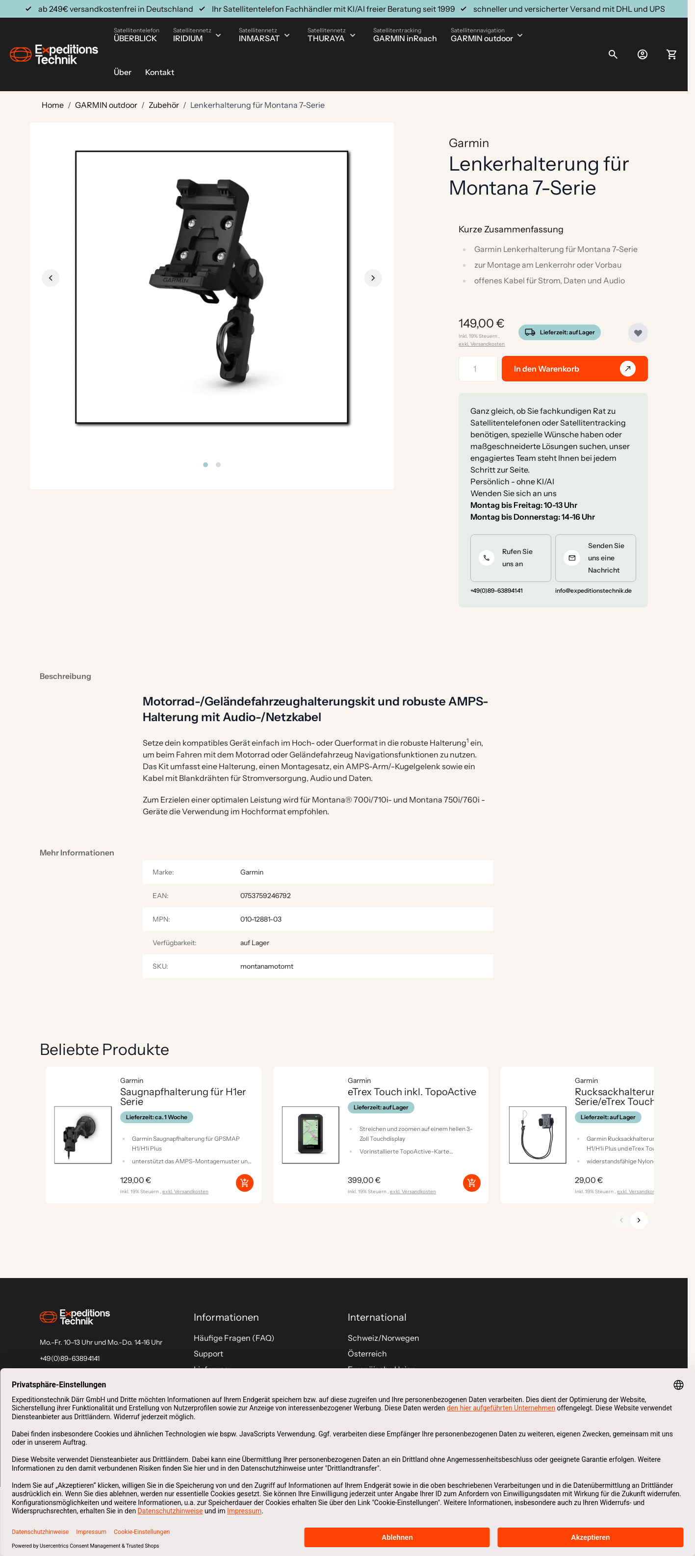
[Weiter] (639, 1220)
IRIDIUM (188, 38)
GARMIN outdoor (482, 38)
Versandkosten (487, 344)
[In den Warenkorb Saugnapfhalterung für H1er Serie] (245, 1183)
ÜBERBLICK (135, 38)
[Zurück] (621, 1220)
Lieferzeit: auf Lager (567, 332)
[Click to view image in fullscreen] (212, 287)
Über (122, 72)
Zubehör (164, 105)
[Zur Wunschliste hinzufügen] (638, 333)
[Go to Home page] (54, 54)
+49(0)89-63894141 (70, 1358)
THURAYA (326, 38)
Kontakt (159, 72)
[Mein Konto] (642, 54)
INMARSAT (259, 38)
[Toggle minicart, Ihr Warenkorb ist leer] (672, 54)
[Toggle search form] (613, 54)
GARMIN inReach (405, 38)
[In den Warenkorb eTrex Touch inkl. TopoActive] (472, 1183)
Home (53, 105)
